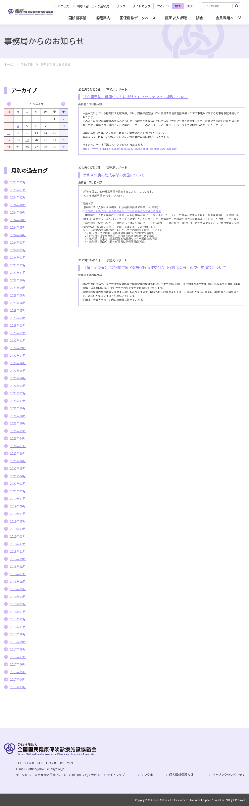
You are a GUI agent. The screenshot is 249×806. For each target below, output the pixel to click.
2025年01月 (18, 190)
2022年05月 (18, 370)
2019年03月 (18, 536)
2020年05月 (18, 468)
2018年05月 (18, 589)
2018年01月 (18, 612)
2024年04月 (18, 235)
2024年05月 (18, 227)
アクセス (63, 6)
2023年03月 (18, 325)
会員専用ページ (228, 17)
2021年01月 (18, 446)
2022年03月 (18, 386)
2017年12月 (18, 619)
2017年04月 (18, 679)
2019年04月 (18, 529)
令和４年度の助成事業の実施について (113, 174)
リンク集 (147, 775)
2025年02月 (18, 182)
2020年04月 (18, 476)
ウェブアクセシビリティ (228, 775)
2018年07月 (18, 574)
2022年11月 (18, 340)
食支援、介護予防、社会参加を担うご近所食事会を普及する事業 (123, 211)
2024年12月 (18, 197)
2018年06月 (18, 581)
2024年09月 (18, 212)
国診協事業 (77, 17)
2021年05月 (18, 431)
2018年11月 (18, 551)
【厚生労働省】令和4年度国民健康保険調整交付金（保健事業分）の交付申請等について (154, 267)
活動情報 (27, 64)
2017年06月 (18, 664)
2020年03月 (18, 483)
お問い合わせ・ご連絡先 (92, 6)
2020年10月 (18, 453)
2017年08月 (18, 649)
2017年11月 (18, 627)
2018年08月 (18, 566)
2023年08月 (18, 295)
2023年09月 (18, 287)
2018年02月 (18, 604)
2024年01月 (18, 257)
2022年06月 (18, 363)
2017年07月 (18, 657)
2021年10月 (18, 408)
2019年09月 (18, 506)
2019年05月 (18, 521)
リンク (120, 6)
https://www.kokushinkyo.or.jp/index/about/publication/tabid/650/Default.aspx (130, 148)
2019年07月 (18, 513)
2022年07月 (18, 355)
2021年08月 (18, 416)
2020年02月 (18, 491)
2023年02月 (18, 333)
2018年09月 (18, 559)
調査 (199, 17)
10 (8, 133)
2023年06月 (18, 303)
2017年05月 (18, 672)
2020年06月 (18, 461)
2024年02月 (18, 250)
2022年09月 (18, 348)
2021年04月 (18, 438)
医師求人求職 (176, 17)
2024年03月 (18, 242)
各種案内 (103, 17)
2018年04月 (18, 596)
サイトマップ (141, 6)
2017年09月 (18, 642)
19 (27, 140)
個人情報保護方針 (181, 775)
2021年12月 (18, 401)
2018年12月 (18, 544)
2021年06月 (18, 423)
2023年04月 (18, 318)
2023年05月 (18, 310)
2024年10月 (18, 205)
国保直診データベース (138, 17)
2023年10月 (18, 280)
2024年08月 (18, 220)
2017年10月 (18, 634)
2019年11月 (18, 498)
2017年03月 (18, 687)
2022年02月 (18, 393)
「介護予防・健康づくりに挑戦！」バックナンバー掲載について (135, 96)
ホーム (8, 64)
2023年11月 (18, 272)
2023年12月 (18, 265)
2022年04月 (18, 378)
